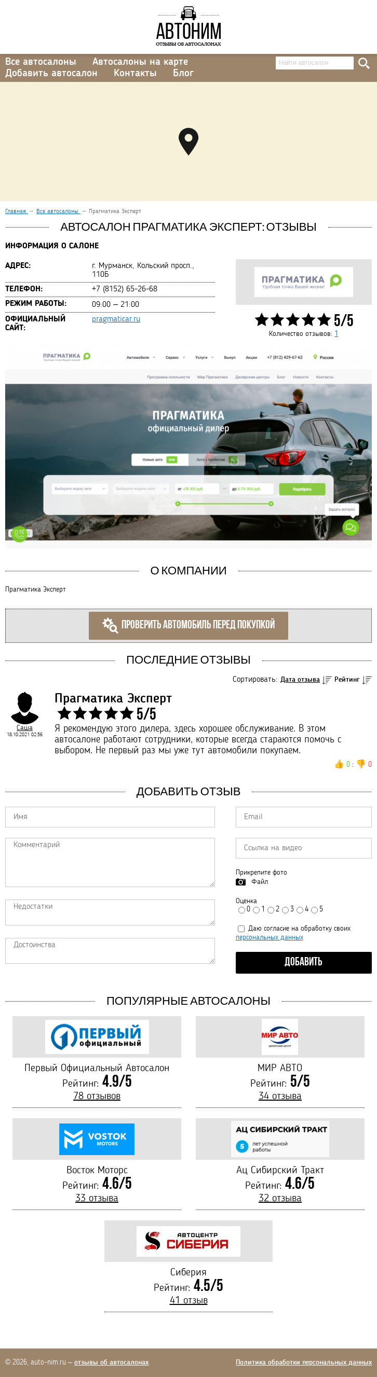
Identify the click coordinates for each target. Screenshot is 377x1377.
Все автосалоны (40, 62)
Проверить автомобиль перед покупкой (188, 625)
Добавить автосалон (51, 73)
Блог (183, 73)
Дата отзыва (300, 679)
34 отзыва (280, 1096)
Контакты (135, 73)
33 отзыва (96, 1198)
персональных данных (269, 937)
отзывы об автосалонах (111, 1362)
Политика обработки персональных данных (304, 1362)
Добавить (303, 962)
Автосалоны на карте (140, 62)
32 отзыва (280, 1198)
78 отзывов (96, 1096)
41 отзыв (189, 1301)
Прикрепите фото (261, 872)
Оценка (246, 901)
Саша (25, 728)
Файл (259, 882)
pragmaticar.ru (116, 319)
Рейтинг (347, 679)
